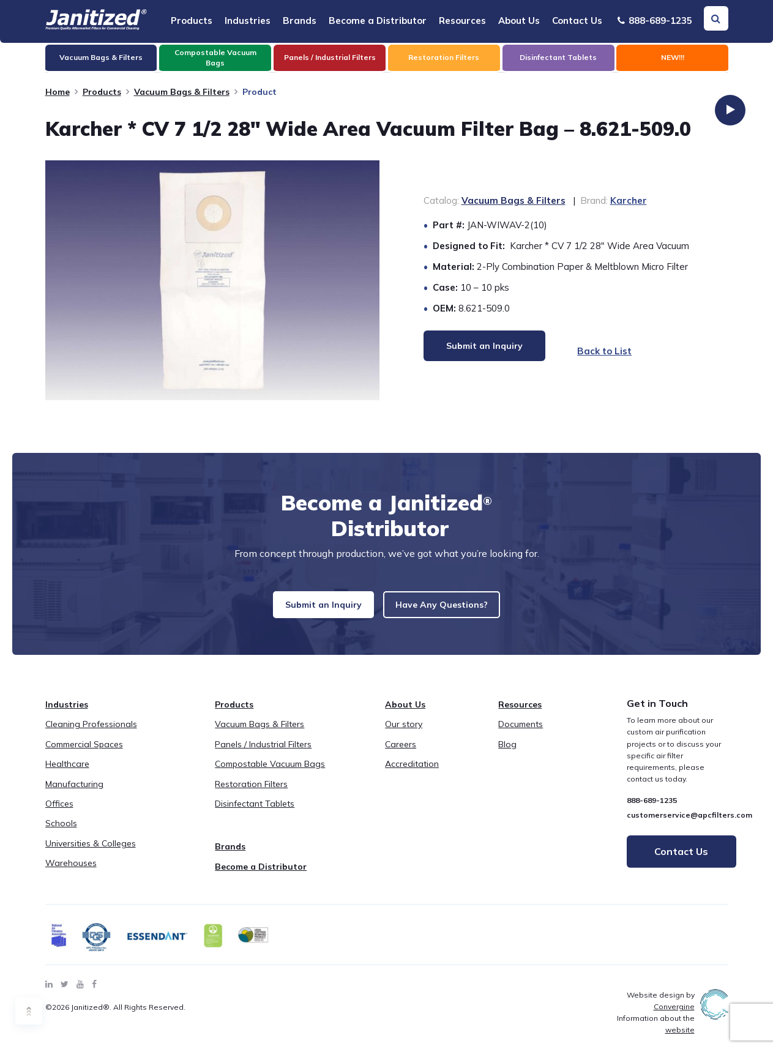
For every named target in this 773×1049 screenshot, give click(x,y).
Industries (248, 20)
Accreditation (412, 773)
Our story (403, 733)
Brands (299, 20)
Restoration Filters (251, 793)
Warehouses (71, 872)
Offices (59, 813)
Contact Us (577, 20)
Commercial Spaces (84, 754)
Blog (507, 754)
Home (57, 91)
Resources (462, 20)
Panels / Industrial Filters (263, 754)
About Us (519, 20)
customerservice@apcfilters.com (689, 824)
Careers (400, 754)
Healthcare (67, 773)
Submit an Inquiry (316, 609)
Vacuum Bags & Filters (182, 91)
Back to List (593, 351)
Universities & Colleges (90, 853)
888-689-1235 (655, 20)
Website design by (661, 1009)
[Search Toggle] (716, 18)
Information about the (656, 1033)
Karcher (628, 200)
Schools (61, 832)
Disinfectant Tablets (254, 813)
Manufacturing (74, 793)
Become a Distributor (378, 20)
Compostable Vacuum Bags (270, 773)
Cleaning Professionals (91, 733)
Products (191, 20)
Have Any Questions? (449, 609)
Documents (520, 733)
